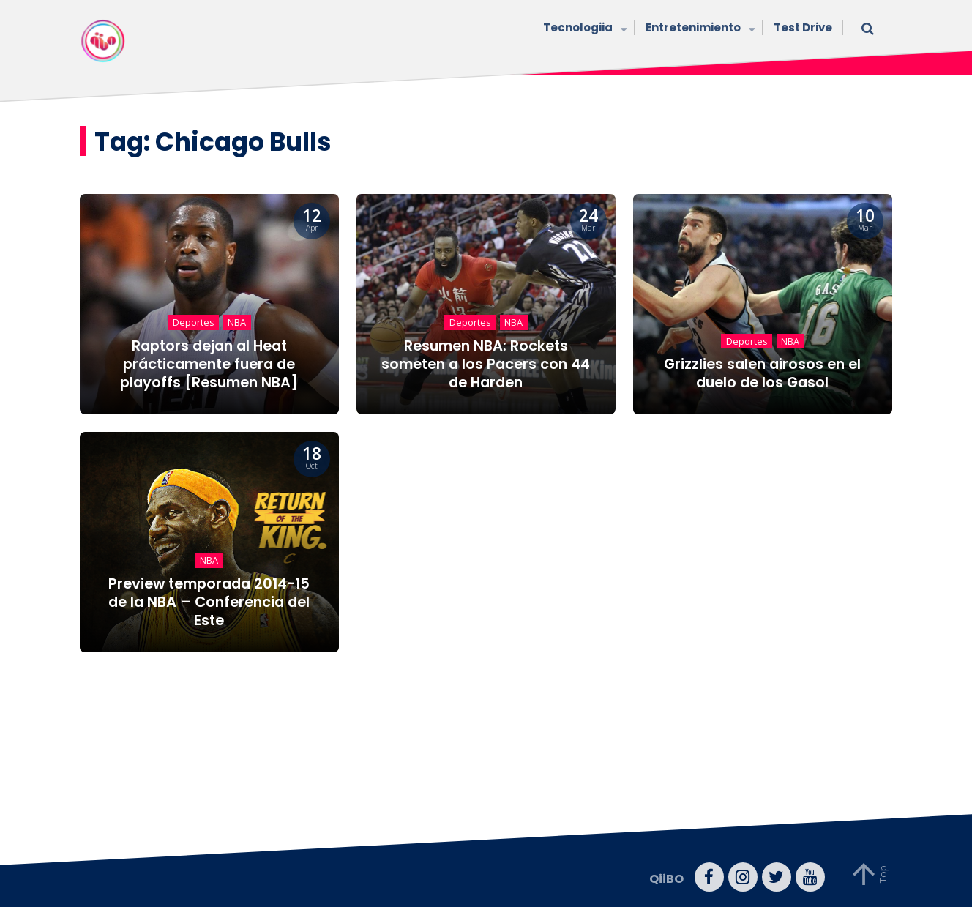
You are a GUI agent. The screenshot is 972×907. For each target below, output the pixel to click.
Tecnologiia (583, 29)
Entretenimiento (699, 29)
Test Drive (803, 27)
